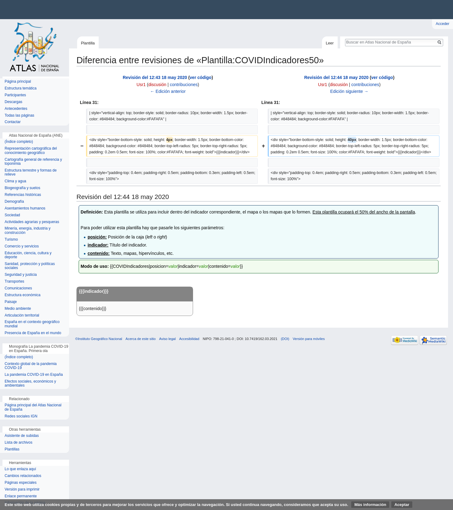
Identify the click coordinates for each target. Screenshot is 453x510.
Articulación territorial (22, 315)
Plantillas (12, 449)
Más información (370, 504)
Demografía (14, 202)
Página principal (18, 82)
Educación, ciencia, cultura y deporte (28, 255)
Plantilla (88, 43)
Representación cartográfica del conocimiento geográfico (31, 151)
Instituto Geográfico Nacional (98, 9)
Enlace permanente (21, 496)
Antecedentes (16, 109)
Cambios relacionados (23, 476)
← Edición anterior (168, 91)
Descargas (13, 102)
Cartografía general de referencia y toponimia (33, 162)
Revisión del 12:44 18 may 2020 (336, 77)
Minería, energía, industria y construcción (28, 230)
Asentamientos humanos (25, 208)
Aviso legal (167, 339)
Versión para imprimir (22, 489)
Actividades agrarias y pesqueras (32, 222)
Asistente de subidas (22, 436)
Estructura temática (20, 88)
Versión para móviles (309, 339)
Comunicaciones (18, 288)
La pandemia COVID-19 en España (34, 375)
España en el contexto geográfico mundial (32, 324)
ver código (201, 77)
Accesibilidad (189, 339)
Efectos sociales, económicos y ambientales (30, 383)
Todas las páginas (19, 116)
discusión (157, 84)
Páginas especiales (20, 483)
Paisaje (11, 302)
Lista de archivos (18, 443)
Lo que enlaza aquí (20, 469)
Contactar (13, 122)
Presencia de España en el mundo (33, 333)
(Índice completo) (19, 142)
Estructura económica (22, 295)
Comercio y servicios (22, 246)
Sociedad (12, 215)
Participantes (15, 95)
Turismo (11, 240)
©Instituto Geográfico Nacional (98, 339)
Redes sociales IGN (21, 416)
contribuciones (184, 84)
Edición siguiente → (349, 91)
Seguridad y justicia (21, 275)
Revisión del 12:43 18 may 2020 (155, 77)
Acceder (442, 24)
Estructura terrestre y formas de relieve (31, 172)
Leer (330, 43)
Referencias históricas (23, 195)
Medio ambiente (18, 309)
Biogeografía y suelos (22, 188)
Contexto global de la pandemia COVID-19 (31, 366)
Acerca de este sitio (141, 339)
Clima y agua (15, 181)
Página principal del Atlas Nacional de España (33, 407)
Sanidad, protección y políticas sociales (30, 266)
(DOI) (285, 339)
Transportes (14, 282)
